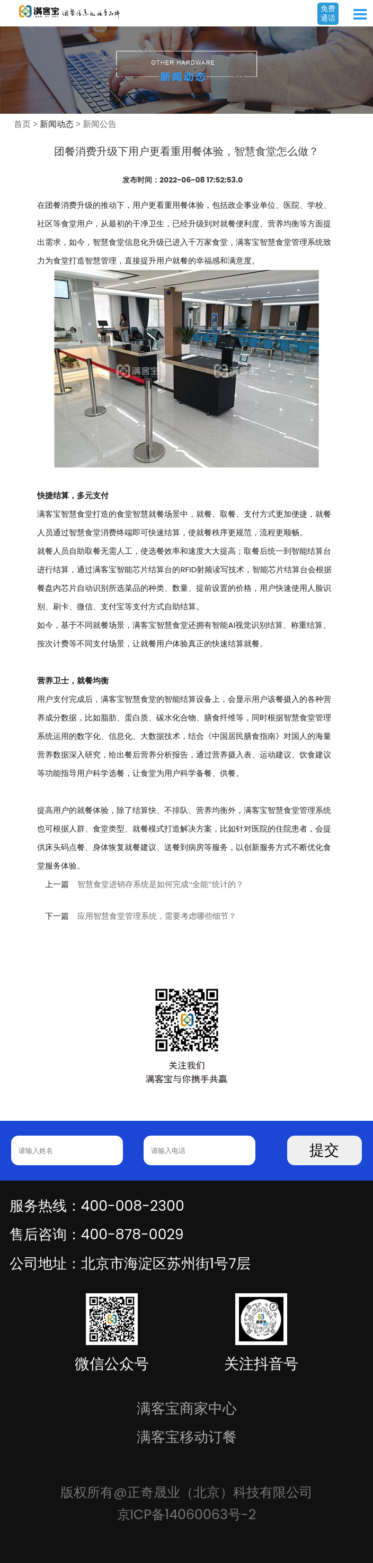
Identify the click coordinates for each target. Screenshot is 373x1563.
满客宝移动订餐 (187, 1437)
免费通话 (328, 13)
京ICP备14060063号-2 (186, 1514)
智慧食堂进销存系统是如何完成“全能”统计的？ (160, 884)
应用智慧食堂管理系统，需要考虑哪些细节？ (156, 916)
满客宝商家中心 (187, 1408)
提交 (324, 1150)
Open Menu (360, 14)
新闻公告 (100, 124)
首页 (22, 124)
